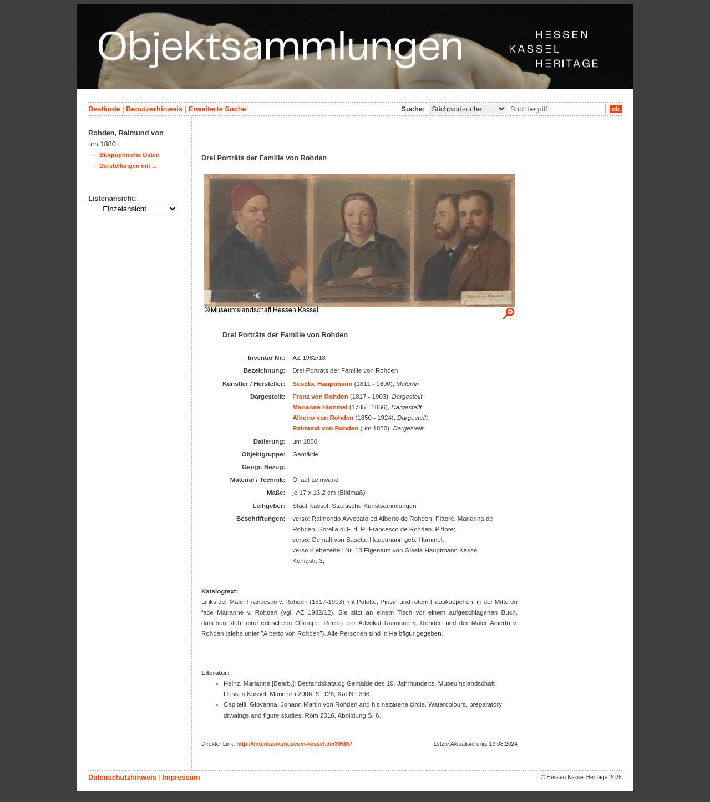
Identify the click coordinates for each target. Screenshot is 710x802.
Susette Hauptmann (322, 383)
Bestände (104, 109)
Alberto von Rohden (322, 417)
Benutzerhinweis (154, 109)
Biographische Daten (129, 154)
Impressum (181, 777)
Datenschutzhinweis (122, 777)
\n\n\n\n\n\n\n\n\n (467, 109)
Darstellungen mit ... (128, 166)
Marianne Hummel (319, 407)
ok (616, 109)
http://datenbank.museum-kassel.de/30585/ (294, 744)
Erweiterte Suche (217, 109)
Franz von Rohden (320, 396)
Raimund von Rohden (325, 428)
